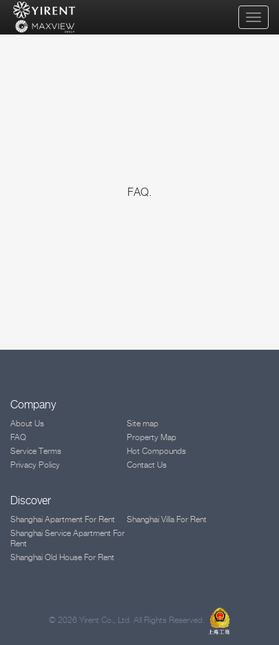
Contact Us (147, 464)
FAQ (18, 437)
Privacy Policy (35, 464)
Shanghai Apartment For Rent (62, 519)
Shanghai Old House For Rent (62, 557)
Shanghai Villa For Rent (167, 519)
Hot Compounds (156, 451)
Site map (142, 423)
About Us (27, 423)
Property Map (151, 437)
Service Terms (35, 451)
